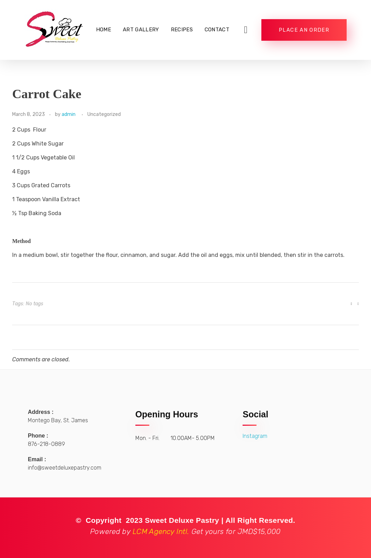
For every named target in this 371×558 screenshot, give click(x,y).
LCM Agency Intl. (185, 531)
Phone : (38, 436)
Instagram (255, 436)
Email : (37, 459)
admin (69, 114)
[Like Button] (351, 304)
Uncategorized (104, 114)
